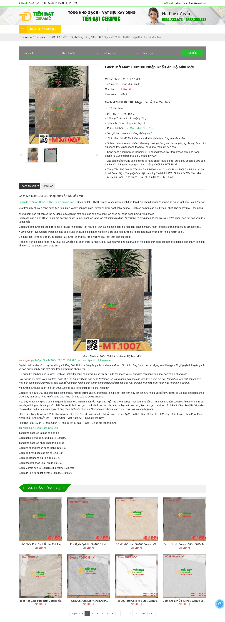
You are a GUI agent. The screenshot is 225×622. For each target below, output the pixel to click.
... (123, 613)
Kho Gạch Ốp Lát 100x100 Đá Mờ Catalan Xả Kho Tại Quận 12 (88, 544)
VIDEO (172, 29)
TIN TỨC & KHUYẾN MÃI (145, 29)
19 (136, 613)
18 (129, 613)
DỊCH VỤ (117, 29)
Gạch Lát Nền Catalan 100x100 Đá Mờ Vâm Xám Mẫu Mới (184, 544)
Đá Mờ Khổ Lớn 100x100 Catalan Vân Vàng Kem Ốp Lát (136, 544)
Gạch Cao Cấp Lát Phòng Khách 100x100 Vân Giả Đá (88, 601)
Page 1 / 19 (77, 613)
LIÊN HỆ (190, 29)
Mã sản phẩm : (113, 79)
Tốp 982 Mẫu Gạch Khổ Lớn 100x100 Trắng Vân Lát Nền (136, 601)
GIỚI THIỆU (96, 29)
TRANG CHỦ (73, 29)
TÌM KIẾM (191, 53)
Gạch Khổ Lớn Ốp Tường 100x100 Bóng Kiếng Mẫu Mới (184, 601)
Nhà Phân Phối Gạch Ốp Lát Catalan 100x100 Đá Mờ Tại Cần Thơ (41, 544)
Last (151, 613)
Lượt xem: (110, 94)
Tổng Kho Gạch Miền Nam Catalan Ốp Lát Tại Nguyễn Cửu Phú (40, 601)
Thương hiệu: (112, 84)
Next (143, 613)
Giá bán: (109, 89)
